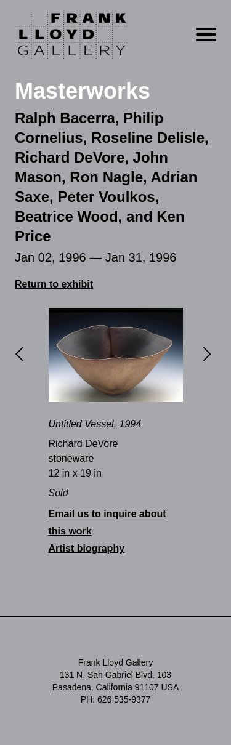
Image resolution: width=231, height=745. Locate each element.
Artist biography (87, 548)
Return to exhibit (54, 284)
